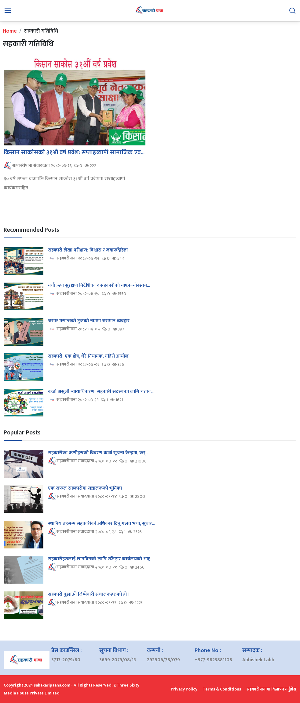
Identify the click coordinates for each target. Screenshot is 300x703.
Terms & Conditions (222, 689)
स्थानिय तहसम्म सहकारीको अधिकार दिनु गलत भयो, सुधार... (101, 524)
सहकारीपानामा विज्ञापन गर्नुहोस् (271, 689)
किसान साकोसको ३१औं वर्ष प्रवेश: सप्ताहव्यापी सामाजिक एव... (74, 152)
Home (10, 31)
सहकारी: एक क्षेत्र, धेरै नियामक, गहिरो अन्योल (88, 356)
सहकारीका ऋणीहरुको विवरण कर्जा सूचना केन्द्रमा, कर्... (98, 453)
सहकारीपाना (62, 258)
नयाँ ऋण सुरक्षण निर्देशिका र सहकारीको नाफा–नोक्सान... (99, 286)
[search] (292, 10)
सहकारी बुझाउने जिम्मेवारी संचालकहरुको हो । (89, 594)
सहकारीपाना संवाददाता (27, 166)
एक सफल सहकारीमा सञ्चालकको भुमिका (85, 488)
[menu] (7, 10)
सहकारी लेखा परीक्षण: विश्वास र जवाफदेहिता (88, 250)
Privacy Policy (184, 689)
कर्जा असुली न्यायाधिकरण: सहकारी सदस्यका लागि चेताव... (100, 392)
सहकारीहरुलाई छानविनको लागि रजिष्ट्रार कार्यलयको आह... (100, 559)
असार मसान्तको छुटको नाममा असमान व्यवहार (89, 321)
